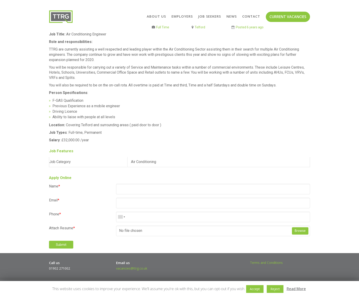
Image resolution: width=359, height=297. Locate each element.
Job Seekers (209, 16)
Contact (251, 16)
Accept (255, 289)
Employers (182, 16)
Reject (275, 289)
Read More (296, 288)
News (231, 16)
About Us (156, 16)
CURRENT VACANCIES (287, 16)
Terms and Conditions (266, 262)
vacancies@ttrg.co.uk (131, 268)
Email (54, 200)
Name (54, 186)
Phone (55, 214)
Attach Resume (62, 228)
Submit (61, 244)
